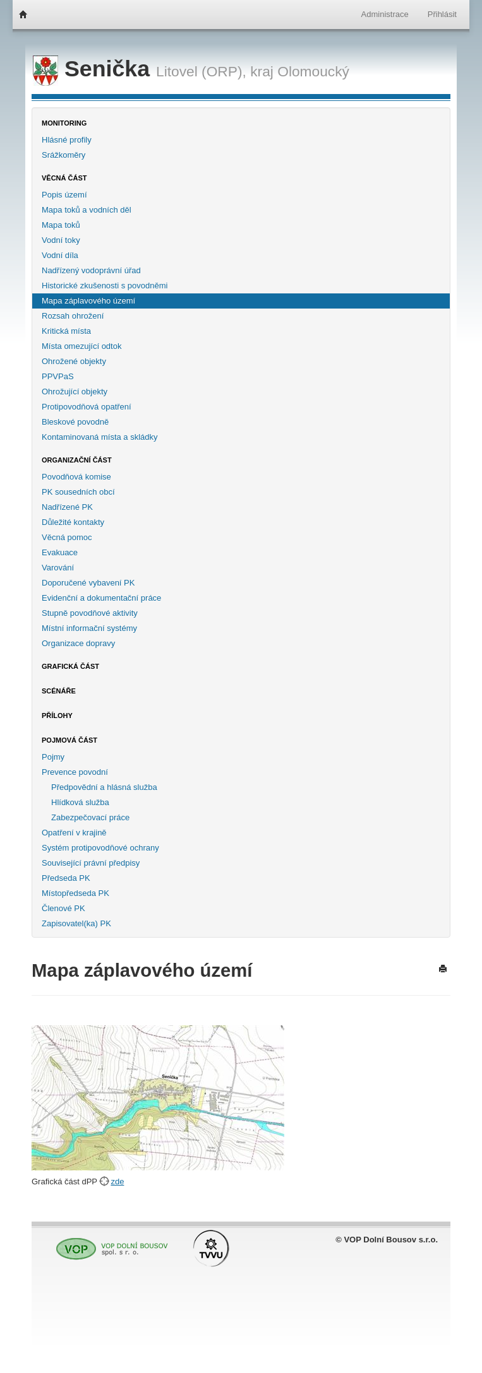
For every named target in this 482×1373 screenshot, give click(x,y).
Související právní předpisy (91, 863)
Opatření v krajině (74, 832)
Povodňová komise (76, 476)
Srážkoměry (63, 155)
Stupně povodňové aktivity (90, 613)
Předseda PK (66, 878)
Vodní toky (61, 240)
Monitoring (64, 123)
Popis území (64, 194)
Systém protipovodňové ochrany (100, 847)
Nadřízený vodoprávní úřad (91, 270)
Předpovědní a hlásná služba (104, 787)
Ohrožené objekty (74, 361)
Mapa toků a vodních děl (86, 210)
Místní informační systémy (89, 628)
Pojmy (53, 757)
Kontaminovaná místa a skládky (100, 437)
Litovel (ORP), (201, 71)
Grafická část (70, 666)
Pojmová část (69, 740)
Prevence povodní (75, 772)
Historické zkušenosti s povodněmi (104, 285)
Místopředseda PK (75, 893)
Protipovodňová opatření (86, 406)
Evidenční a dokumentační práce (101, 598)
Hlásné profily (67, 139)
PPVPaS (58, 376)
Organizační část (77, 460)
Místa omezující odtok (81, 346)
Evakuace (60, 552)
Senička (94, 68)
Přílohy (57, 715)
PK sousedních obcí (78, 492)
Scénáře (59, 691)
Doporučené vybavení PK (88, 582)
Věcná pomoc (67, 537)
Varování (58, 567)
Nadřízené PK (67, 507)
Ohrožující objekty (74, 391)
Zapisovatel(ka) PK (76, 923)
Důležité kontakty (73, 522)
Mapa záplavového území (88, 300)
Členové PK (63, 908)
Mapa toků (61, 225)
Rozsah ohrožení (73, 316)
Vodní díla (60, 255)
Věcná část (64, 178)
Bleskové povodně (75, 422)
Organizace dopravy (78, 643)
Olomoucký (313, 71)
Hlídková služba (80, 802)
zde (117, 1181)
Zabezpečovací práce (90, 817)
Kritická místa (66, 331)
